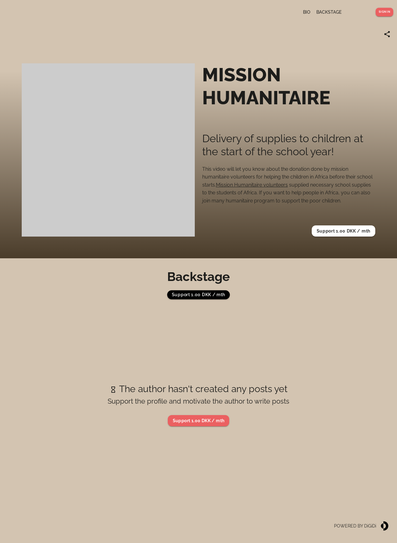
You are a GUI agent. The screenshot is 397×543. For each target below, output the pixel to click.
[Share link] (387, 34)
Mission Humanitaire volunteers (252, 185)
